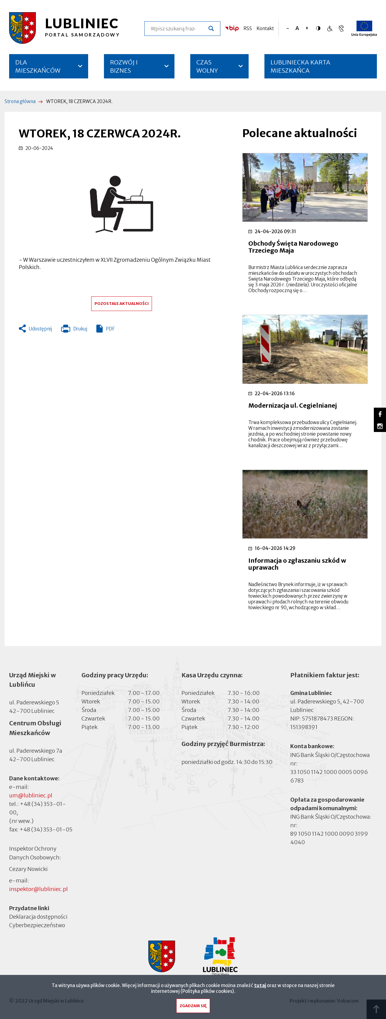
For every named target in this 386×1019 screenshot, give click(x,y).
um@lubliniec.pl (30, 795)
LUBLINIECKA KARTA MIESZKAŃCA (300, 68)
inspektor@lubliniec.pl (38, 889)
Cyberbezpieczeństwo (37, 925)
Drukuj (74, 330)
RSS (247, 28)
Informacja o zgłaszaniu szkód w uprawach (297, 564)
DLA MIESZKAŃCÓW (37, 66)
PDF (110, 329)
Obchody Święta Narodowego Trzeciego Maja (293, 247)
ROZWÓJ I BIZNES (124, 66)
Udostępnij (40, 329)
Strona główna (20, 101)
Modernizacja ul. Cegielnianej (292, 405)
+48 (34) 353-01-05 (45, 829)
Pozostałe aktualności (122, 303)
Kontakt (265, 28)
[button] (121, 204)
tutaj (260, 987)
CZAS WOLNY (207, 66)
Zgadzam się (193, 1007)
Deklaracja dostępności (38, 916)
